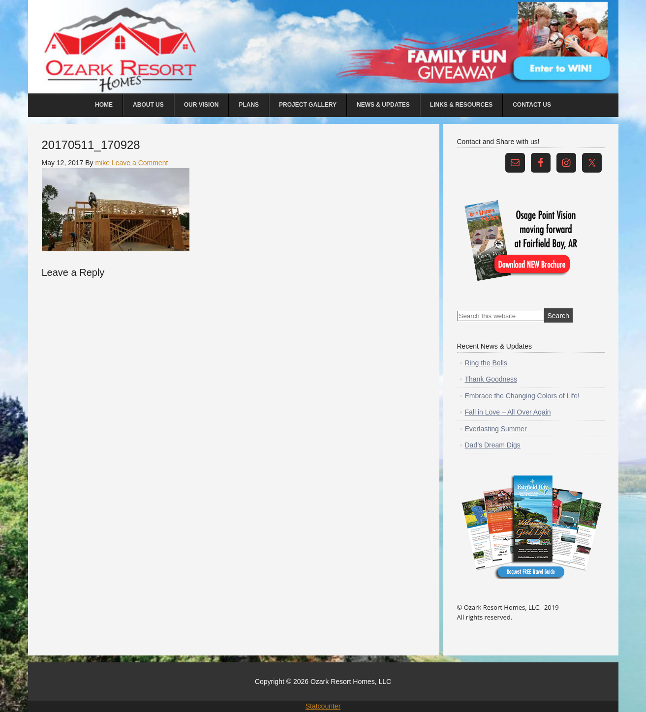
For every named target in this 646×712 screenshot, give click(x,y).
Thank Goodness (491, 379)
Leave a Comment (140, 163)
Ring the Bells (486, 363)
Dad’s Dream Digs (493, 445)
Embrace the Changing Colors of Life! (522, 396)
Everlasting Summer (496, 429)
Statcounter (323, 706)
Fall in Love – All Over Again (508, 412)
